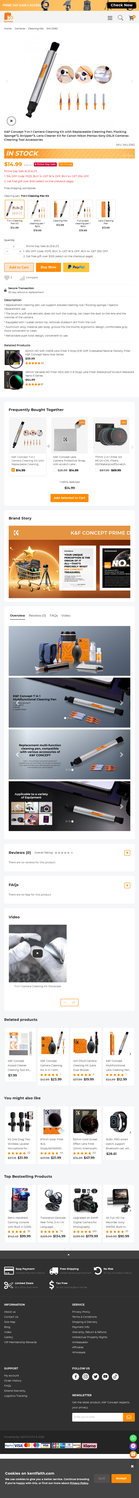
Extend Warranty (15, 1391)
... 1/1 (69, 1002)
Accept (121, 1478)
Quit (101, 1478)
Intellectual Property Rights (89, 1337)
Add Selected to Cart (69, 497)
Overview (17, 615)
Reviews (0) (37, 615)
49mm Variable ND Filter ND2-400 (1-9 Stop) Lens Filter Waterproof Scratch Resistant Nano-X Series (79, 374)
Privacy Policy (81, 1312)
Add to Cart (19, 267)
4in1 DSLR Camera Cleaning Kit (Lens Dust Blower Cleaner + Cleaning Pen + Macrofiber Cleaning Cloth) (85, 1066)
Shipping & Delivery (84, 1322)
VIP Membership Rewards (20, 1342)
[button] (18, 703)
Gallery (8, 1337)
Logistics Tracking (15, 1396)
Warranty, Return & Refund (89, 1332)
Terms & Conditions (84, 1317)
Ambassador (80, 1342)
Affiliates (77, 1347)
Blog (7, 1327)
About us (10, 1312)
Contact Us (11, 1317)
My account (11, 1375)
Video (65, 615)
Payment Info (80, 1327)
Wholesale (78, 1352)
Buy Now (48, 267)
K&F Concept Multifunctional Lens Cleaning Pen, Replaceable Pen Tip (118, 1066)
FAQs (54, 615)
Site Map (9, 1322)
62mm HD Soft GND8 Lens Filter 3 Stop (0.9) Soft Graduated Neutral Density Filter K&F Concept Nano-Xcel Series (77, 353)
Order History (13, 1381)
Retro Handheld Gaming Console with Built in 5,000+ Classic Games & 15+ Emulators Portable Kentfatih (20, 1223)
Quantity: (9, 240)
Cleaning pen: (26, 196)
